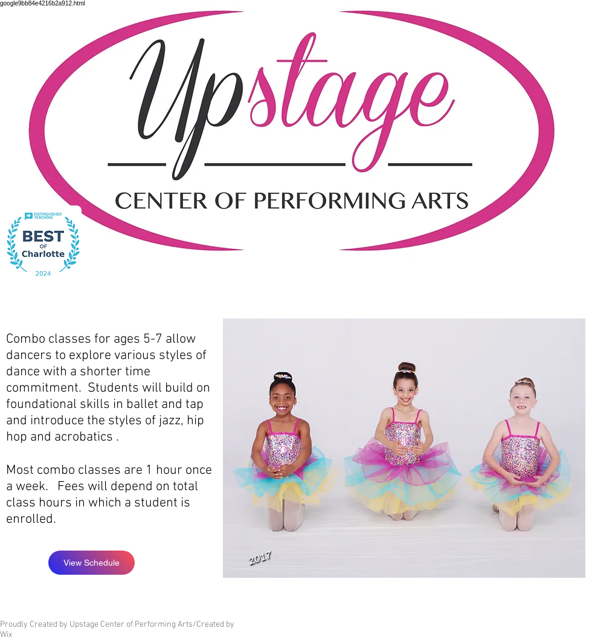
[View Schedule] (91, 563)
